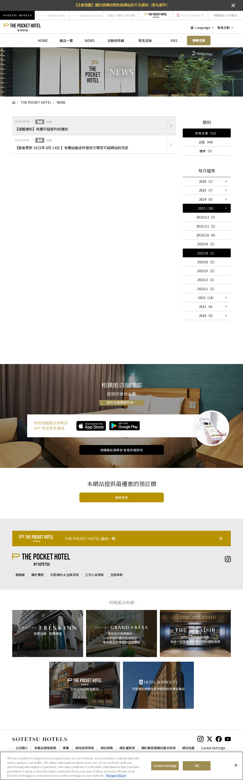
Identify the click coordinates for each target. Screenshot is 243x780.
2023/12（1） (206, 217)
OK (197, 766)
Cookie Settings (213, 747)
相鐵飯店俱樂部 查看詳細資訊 (121, 450)
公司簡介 (22, 747)
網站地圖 (188, 747)
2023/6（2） (206, 262)
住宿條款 (116, 574)
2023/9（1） (206, 244)
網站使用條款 (84, 747)
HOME (43, 40)
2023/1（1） (206, 289)
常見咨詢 (145, 40)
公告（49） (207, 142)
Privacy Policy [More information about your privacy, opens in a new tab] (116, 775)
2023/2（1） (206, 279)
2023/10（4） (206, 235)
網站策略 (106, 747)
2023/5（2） (206, 271)
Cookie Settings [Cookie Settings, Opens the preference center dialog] (165, 766)
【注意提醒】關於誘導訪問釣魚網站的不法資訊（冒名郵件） (122, 5)
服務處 (20, 574)
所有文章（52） (206, 133)
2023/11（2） (206, 226)
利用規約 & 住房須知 (64, 574)
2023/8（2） (206, 253)
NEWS (89, 40)
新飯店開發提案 (45, 747)
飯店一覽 (66, 40)
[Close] (236, 765)
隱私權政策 (127, 747)
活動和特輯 (115, 40)
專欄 (66, 747)
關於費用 (37, 574)
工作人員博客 (94, 574)
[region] (121, 766)
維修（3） (206, 151)
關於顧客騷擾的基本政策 (158, 747)
